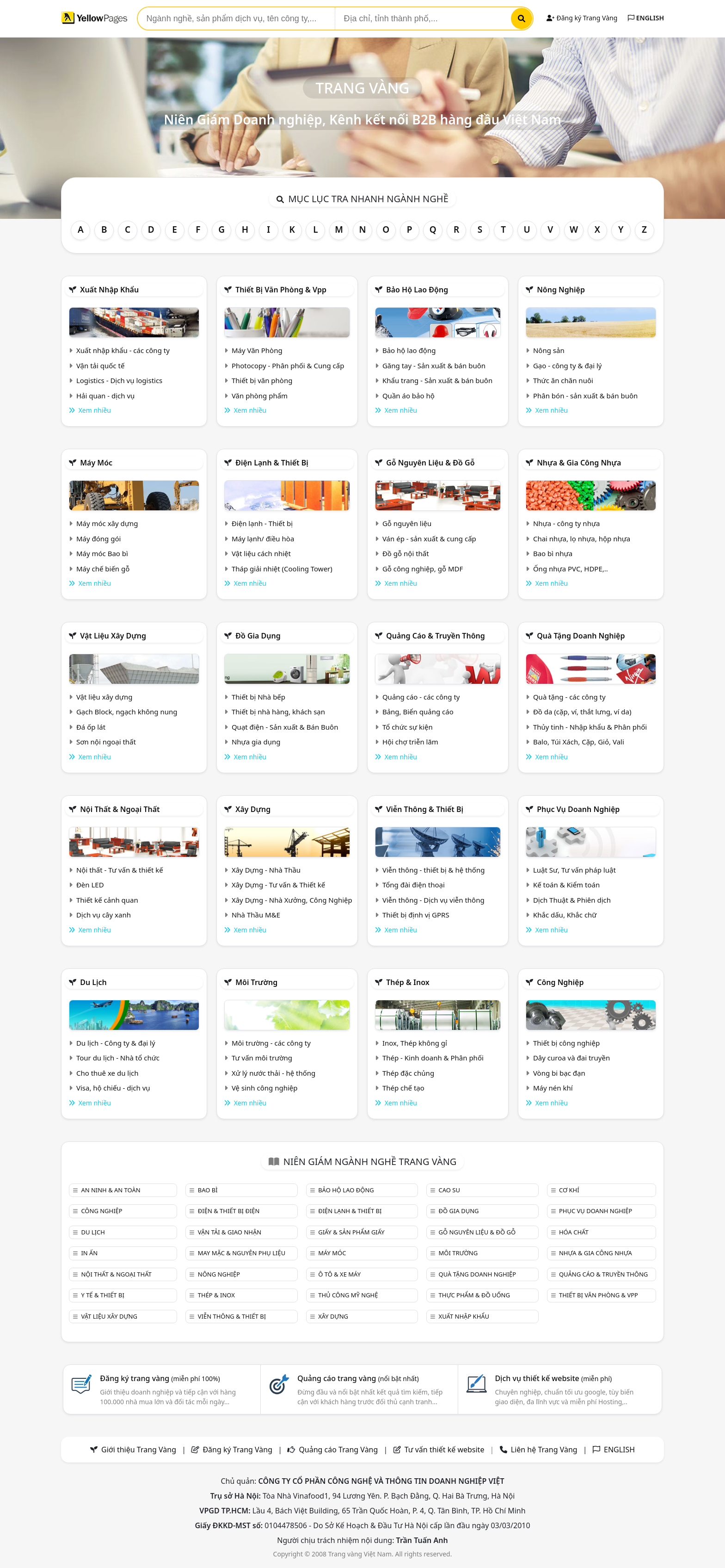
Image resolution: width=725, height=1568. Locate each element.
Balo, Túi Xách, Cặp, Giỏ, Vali (578, 741)
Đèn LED (90, 884)
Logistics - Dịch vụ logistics (119, 380)
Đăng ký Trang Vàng (582, 17)
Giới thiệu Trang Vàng (138, 1449)
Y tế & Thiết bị (102, 1295)
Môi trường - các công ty (271, 1042)
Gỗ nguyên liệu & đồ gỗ (430, 463)
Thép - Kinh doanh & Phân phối (433, 1057)
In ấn (89, 1253)
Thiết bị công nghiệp (566, 1042)
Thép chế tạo (403, 1087)
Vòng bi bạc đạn (559, 1073)
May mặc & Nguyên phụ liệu (241, 1253)
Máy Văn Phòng (257, 350)
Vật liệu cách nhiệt (261, 553)
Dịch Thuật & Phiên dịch (572, 900)
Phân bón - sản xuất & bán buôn (585, 395)
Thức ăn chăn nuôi (563, 380)
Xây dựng (252, 809)
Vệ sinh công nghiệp (265, 1087)
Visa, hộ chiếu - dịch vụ (113, 1087)
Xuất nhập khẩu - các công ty (123, 350)
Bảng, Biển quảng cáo (418, 711)
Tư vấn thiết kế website (445, 1449)
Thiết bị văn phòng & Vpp (280, 290)
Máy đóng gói (98, 538)
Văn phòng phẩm (260, 395)
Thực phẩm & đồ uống (474, 1295)
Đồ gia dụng (258, 636)
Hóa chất (574, 1232)
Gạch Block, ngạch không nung (127, 711)
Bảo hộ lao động (417, 290)
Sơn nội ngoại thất (106, 741)
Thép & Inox (408, 982)
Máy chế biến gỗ (102, 568)
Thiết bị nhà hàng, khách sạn (278, 711)
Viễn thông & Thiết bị (424, 809)
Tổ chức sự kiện (407, 726)
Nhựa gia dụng (256, 741)
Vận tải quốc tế (100, 365)
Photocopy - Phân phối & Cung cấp (288, 365)
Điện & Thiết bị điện (229, 1211)
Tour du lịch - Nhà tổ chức (118, 1057)
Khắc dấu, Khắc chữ (565, 914)
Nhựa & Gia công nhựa (579, 463)
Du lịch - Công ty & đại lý (115, 1042)
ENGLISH (646, 17)
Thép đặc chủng (408, 1073)
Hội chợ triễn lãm (410, 741)
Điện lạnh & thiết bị (271, 463)
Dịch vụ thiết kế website (553, 1378)
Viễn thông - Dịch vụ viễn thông (433, 900)
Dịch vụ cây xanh (103, 914)
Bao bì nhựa (552, 553)
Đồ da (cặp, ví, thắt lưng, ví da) (582, 711)
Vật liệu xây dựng (113, 636)
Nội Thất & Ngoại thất (120, 809)
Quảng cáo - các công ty (421, 696)
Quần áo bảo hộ (408, 395)
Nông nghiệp (561, 290)
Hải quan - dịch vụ (105, 395)
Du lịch (93, 982)
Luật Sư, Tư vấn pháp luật (574, 869)
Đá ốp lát (90, 726)
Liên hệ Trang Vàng (544, 1449)
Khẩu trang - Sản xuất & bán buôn (437, 380)
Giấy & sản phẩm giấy (351, 1232)
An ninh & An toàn (110, 1190)
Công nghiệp (560, 982)
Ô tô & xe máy (339, 1274)
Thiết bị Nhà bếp (258, 696)
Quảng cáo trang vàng (357, 1378)
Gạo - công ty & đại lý (567, 365)
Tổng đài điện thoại (413, 884)
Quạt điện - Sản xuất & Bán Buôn (285, 726)
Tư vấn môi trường (262, 1057)
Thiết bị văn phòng (262, 380)
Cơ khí (569, 1190)
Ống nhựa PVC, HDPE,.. (570, 568)
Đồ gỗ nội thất (405, 553)
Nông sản (549, 350)
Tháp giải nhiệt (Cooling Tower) (282, 568)
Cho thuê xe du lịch (107, 1073)
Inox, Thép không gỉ (414, 1042)
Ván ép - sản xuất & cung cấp (429, 538)
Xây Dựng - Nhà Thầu (266, 869)
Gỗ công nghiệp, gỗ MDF (422, 568)
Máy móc (96, 463)
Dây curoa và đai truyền (571, 1057)
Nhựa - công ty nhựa (566, 523)
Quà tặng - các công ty (569, 696)
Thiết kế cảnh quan (107, 900)
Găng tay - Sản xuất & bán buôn (433, 365)
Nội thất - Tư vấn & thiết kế (119, 869)
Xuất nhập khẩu (109, 290)
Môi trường (256, 982)
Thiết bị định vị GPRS (415, 914)
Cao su (449, 1190)
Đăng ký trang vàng (160, 1378)
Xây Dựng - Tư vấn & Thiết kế (278, 884)
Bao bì (208, 1190)
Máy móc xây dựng (107, 523)
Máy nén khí (553, 1087)
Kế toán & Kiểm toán (566, 884)
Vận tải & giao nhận (229, 1232)
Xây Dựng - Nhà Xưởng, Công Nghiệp (292, 900)
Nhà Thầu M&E (256, 914)
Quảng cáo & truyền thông (435, 636)
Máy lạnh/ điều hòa (263, 538)
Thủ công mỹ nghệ (348, 1295)
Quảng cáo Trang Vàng (338, 1449)
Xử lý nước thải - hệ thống (273, 1073)
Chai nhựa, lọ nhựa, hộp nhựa (581, 538)
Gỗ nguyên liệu (406, 523)
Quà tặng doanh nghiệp (581, 636)
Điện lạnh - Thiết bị (262, 523)
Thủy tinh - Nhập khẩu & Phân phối (590, 726)
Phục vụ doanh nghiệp (578, 809)
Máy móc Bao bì (102, 553)
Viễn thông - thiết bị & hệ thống (433, 869)
